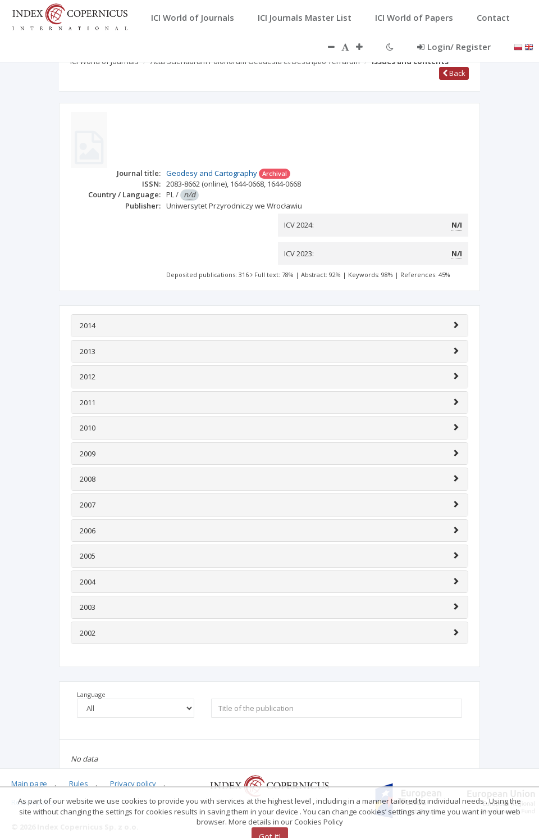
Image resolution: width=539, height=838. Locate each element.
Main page (29, 783)
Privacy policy (133, 783)
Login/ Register (454, 46)
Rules (78, 783)
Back (453, 73)
